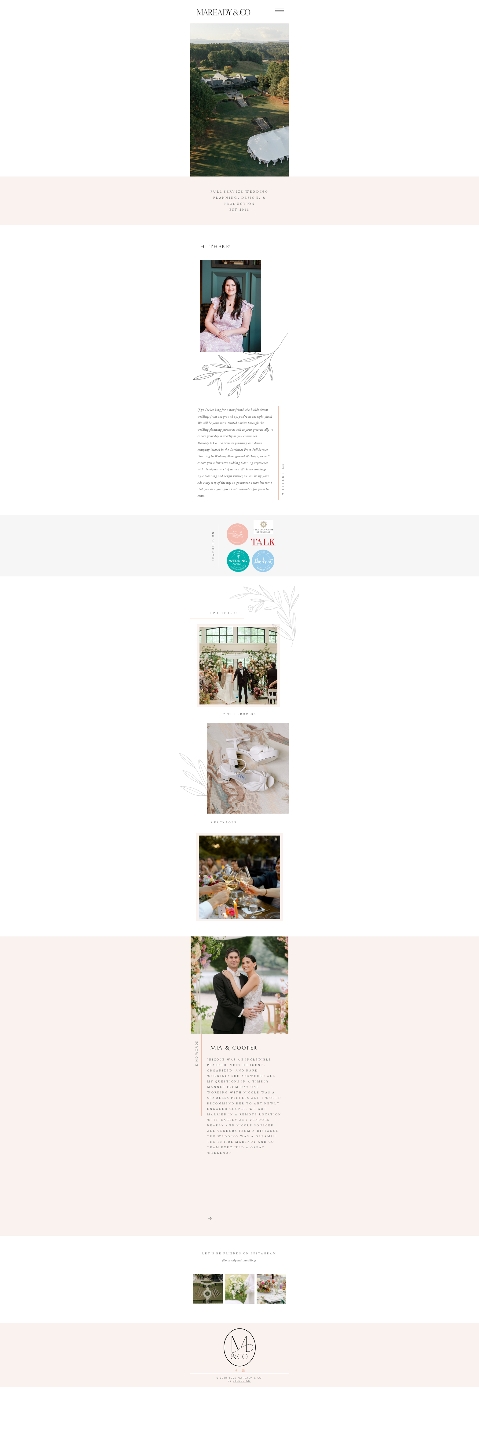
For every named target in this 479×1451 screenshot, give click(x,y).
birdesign (242, 1444)
